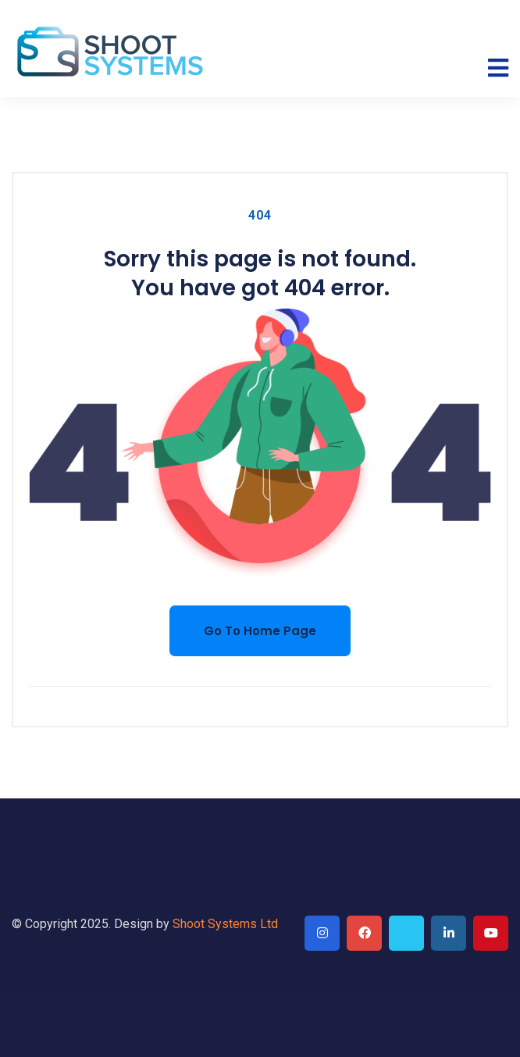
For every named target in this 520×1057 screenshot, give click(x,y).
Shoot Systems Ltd (225, 923)
